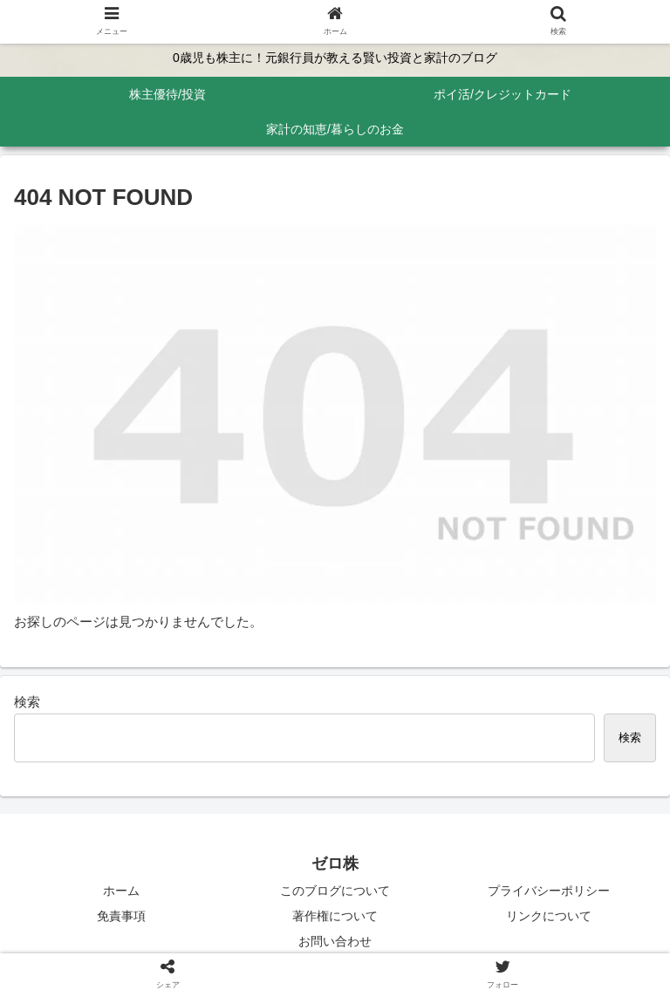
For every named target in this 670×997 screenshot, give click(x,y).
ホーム (121, 891)
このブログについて (335, 891)
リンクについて (548, 916)
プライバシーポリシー (549, 891)
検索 (27, 701)
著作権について (335, 916)
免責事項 (121, 916)
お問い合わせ (335, 941)
